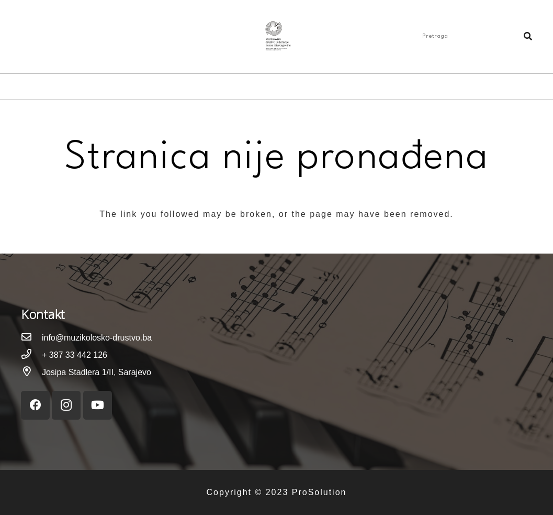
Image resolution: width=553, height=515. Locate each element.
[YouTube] (54, 36)
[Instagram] (37, 36)
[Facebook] (21, 36)
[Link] (276, 36)
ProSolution (319, 492)
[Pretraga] (475, 36)
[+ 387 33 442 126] (31, 355)
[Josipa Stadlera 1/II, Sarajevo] (31, 372)
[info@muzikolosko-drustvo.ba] (31, 338)
